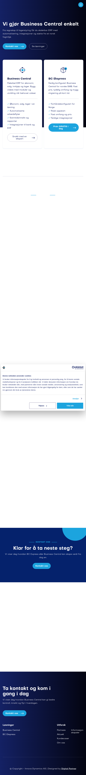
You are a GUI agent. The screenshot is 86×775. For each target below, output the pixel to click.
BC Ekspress (9, 734)
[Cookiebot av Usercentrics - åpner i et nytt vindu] (73, 367)
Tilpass (42, 406)
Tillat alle (70, 406)
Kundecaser (63, 739)
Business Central (11, 730)
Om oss (61, 743)
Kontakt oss (14, 46)
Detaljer (76, 398)
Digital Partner (68, 769)
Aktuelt (60, 734)
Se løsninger (38, 46)
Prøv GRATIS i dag (64, 128)
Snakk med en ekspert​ (23, 138)
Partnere (61, 730)
